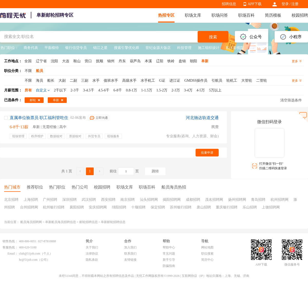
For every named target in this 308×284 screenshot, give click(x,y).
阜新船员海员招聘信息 (60, 222)
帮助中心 (169, 247)
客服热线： (10, 247)
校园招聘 (300, 15)
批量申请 (207, 152)
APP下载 (255, 4)
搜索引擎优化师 (126, 48)
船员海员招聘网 (31, 222)
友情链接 (130, 259)
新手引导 (169, 259)
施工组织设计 (208, 48)
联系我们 (130, 253)
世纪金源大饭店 (158, 48)
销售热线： (10, 241)
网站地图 (207, 247)
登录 (285, 4)
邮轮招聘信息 (88, 222)
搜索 (213, 37)
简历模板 (273, 15)
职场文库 (193, 15)
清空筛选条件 (291, 100)
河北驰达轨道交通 (202, 117)
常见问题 (169, 253)
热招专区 (166, 15)
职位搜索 (207, 253)
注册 (295, 4)
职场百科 (246, 15)
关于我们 (92, 247)
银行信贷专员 (76, 48)
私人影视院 (235, 48)
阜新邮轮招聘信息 (113, 222)
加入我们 (130, 247)
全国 (28, 61)
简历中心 (207, 259)
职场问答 (219, 15)
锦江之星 (100, 48)
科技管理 (184, 48)
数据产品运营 (261, 48)
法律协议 (92, 253)
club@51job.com (29, 253)
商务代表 (31, 48)
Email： (12, 253)
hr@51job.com (28, 259)
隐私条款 (92, 259)
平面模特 (51, 48)
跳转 (155, 171)
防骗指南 (169, 266)
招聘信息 (229, 4)
